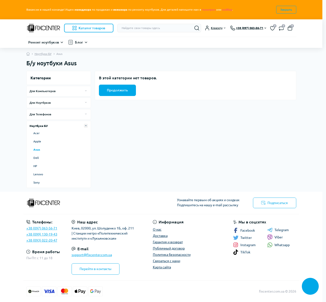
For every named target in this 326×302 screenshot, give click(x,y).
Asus (36, 149)
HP (35, 166)
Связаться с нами (166, 261)
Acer (36, 133)
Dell (36, 157)
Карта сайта (162, 267)
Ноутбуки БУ (43, 53)
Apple (37, 141)
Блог (79, 42)
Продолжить (117, 90)
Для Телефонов (40, 114)
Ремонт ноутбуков (43, 42)
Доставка (160, 236)
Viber (275, 237)
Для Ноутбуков (40, 102)
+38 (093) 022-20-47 (41, 240)
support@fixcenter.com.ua (92, 255)
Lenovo (38, 174)
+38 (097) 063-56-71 (41, 228)
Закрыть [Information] (286, 9)
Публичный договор (169, 248)
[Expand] (86, 91)
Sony (36, 182)
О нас (157, 229)
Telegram (278, 230)
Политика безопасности (172, 255)
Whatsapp (278, 244)
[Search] (196, 28)
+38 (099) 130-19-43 (41, 234)
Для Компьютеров (43, 91)
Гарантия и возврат (168, 242)
